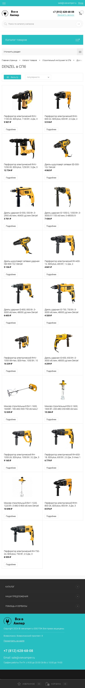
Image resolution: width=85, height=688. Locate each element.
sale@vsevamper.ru (67, 3)
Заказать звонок (65, 15)
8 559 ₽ (22, 559)
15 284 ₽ (63, 414)
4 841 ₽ (63, 269)
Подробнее (11, 129)
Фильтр (12, 77)
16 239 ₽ (22, 365)
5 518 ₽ (63, 123)
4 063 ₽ (63, 172)
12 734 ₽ (22, 172)
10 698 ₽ (22, 511)
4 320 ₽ (63, 317)
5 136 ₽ (22, 269)
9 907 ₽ (22, 123)
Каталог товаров (42, 40)
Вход (80, 3)
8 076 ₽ (63, 511)
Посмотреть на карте (14, 641)
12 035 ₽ (22, 414)
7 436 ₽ (63, 220)
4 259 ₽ (63, 365)
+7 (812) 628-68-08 (18, 651)
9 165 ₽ (22, 462)
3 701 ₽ (22, 220)
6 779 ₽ (63, 462)
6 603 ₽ (22, 317)
